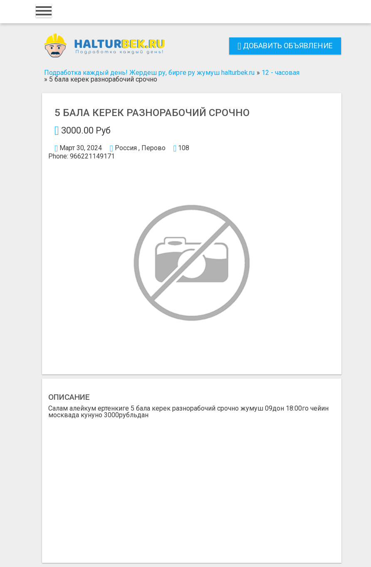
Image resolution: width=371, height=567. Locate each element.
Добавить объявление (285, 45)
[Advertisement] (191, 487)
